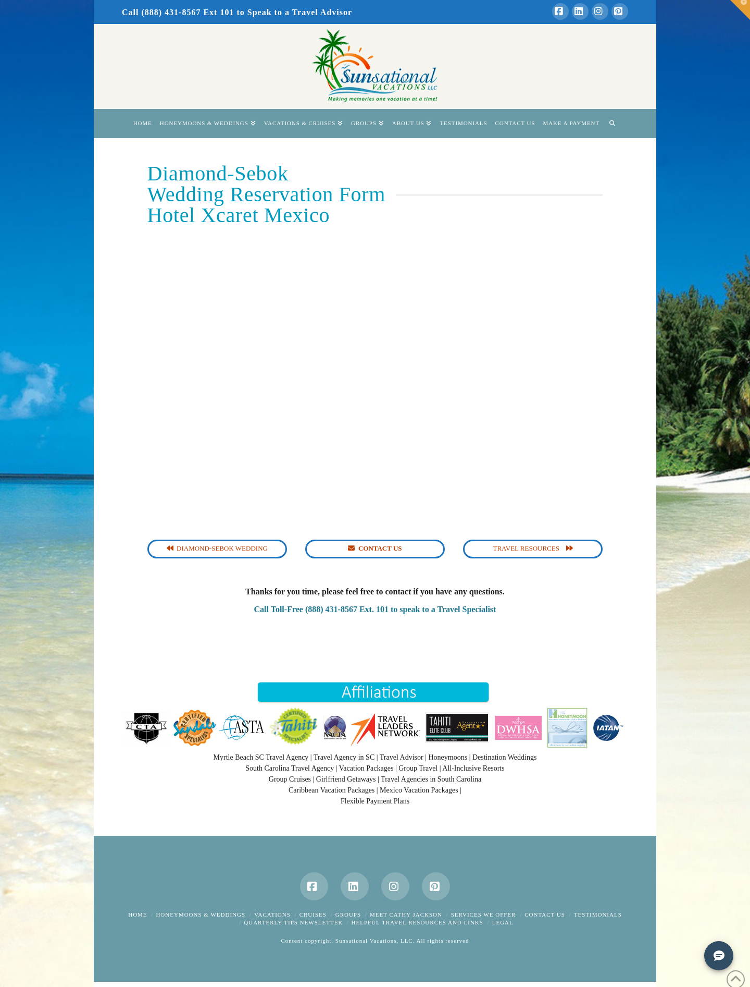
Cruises (313, 914)
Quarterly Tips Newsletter (293, 922)
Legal (503, 922)
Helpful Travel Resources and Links (417, 922)
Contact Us (544, 914)
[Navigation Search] (612, 123)
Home (137, 914)
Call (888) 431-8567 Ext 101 (178, 12)
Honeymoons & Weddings (200, 914)
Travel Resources (533, 548)
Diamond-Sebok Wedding (217, 548)
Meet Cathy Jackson (406, 914)
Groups (348, 914)
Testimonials (598, 914)
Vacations (272, 914)
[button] (740, 10)
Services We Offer (483, 914)
